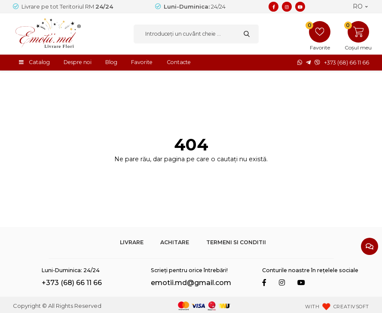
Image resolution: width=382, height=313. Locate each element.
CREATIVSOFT (351, 307)
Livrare (132, 242)
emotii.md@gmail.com (191, 283)
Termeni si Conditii (236, 242)
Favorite (142, 62)
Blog (111, 62)
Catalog (39, 62)
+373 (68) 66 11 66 (346, 62)
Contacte (179, 62)
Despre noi (78, 62)
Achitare (174, 242)
